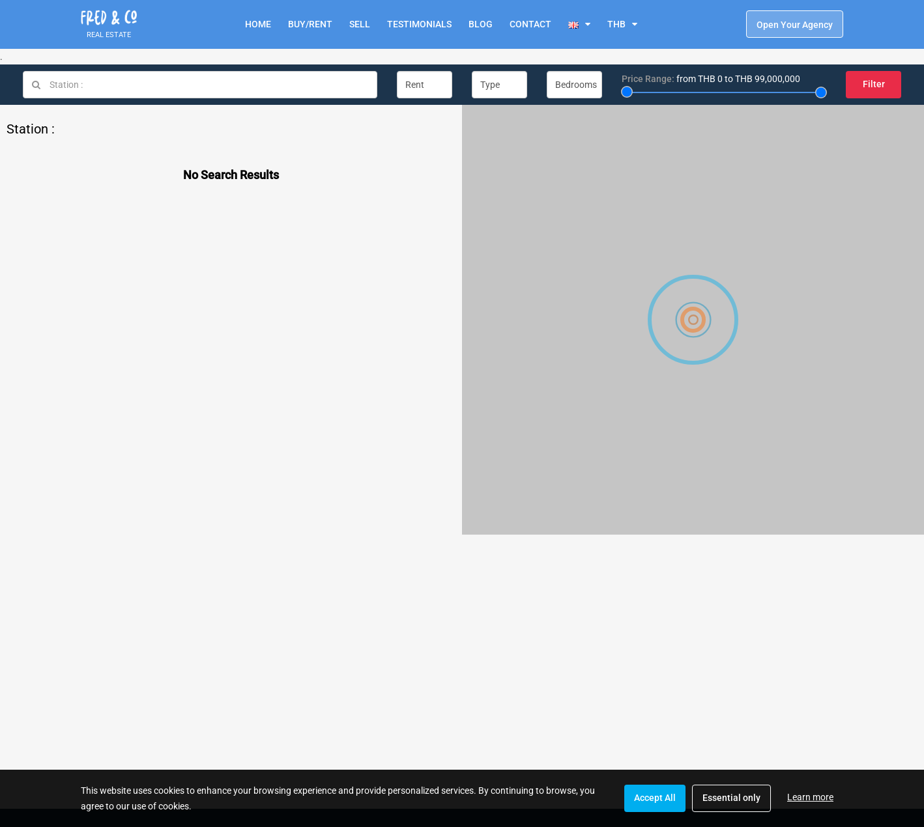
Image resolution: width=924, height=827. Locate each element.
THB (616, 24)
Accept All (655, 797)
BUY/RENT (310, 24)
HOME (258, 24)
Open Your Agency (795, 25)
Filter (874, 84)
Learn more (810, 797)
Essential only (731, 797)
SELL (359, 24)
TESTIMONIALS (419, 24)
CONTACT (530, 24)
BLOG (481, 24)
